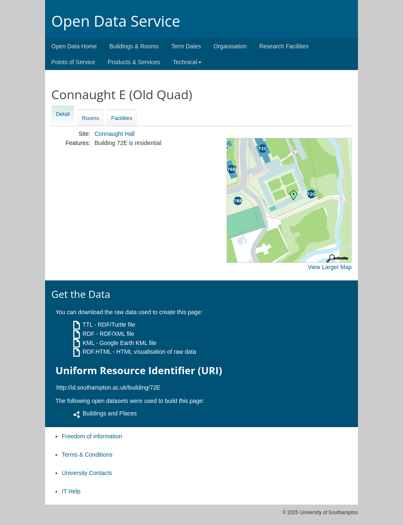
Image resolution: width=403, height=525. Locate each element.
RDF (89, 333)
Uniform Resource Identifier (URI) (138, 370)
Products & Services (134, 62)
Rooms (90, 118)
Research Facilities (283, 46)
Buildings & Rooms (134, 46)
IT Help (71, 491)
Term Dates (186, 46)
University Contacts (87, 473)
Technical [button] (187, 62)
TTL (88, 324)
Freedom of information (92, 436)
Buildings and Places (110, 413)
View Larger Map (329, 267)
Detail (63, 114)
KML (88, 343)
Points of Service (73, 62)
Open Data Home (74, 46)
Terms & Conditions (87, 454)
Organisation (230, 46)
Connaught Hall (114, 133)
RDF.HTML (97, 351)
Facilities (121, 118)
